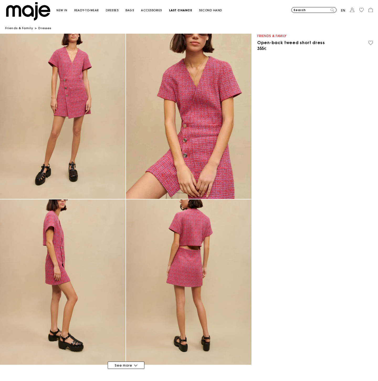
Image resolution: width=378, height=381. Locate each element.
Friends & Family (19, 28)
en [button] (343, 10)
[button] (65, 10)
